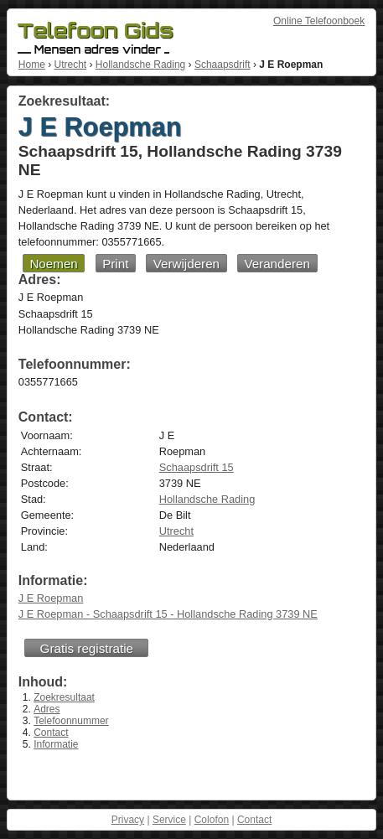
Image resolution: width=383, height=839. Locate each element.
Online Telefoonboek (319, 21)
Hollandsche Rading (140, 64)
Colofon (211, 820)
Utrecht (70, 64)
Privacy (127, 820)
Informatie (56, 744)
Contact (51, 732)
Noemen (53, 263)
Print (115, 263)
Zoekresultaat (64, 697)
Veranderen (277, 263)
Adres (47, 709)
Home (31, 64)
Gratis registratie (86, 648)
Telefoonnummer (71, 721)
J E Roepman (51, 598)
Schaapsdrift (222, 64)
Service (169, 820)
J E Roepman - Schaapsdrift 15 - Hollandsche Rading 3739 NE (168, 614)
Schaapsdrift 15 (196, 467)
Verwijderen (186, 263)
